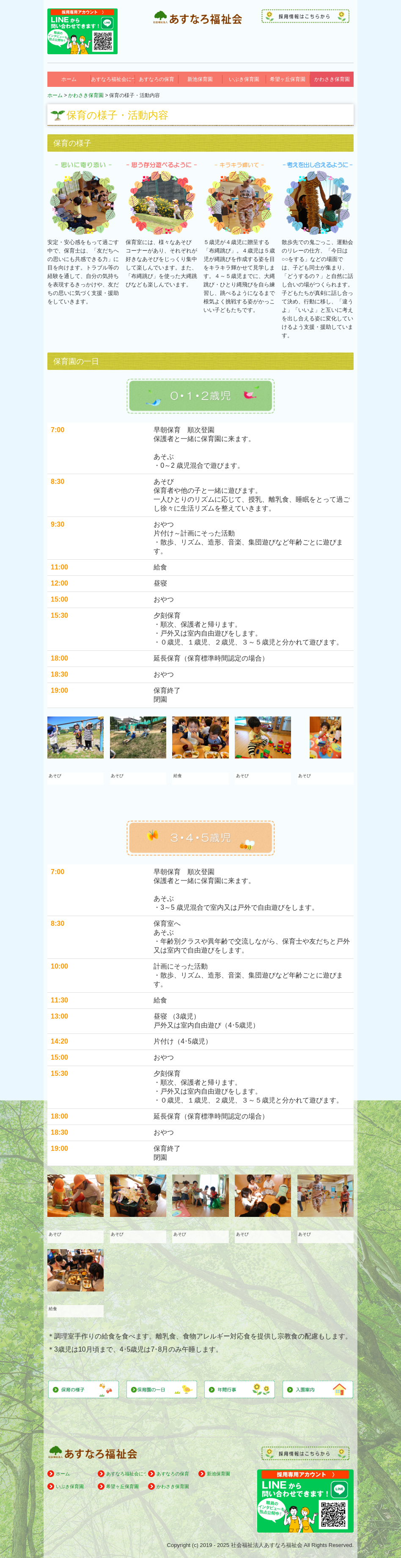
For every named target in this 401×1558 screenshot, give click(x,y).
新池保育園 (200, 79)
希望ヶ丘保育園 (287, 79)
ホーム (69, 79)
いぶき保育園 (244, 79)
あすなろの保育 (156, 79)
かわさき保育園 (332, 79)
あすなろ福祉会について (113, 79)
